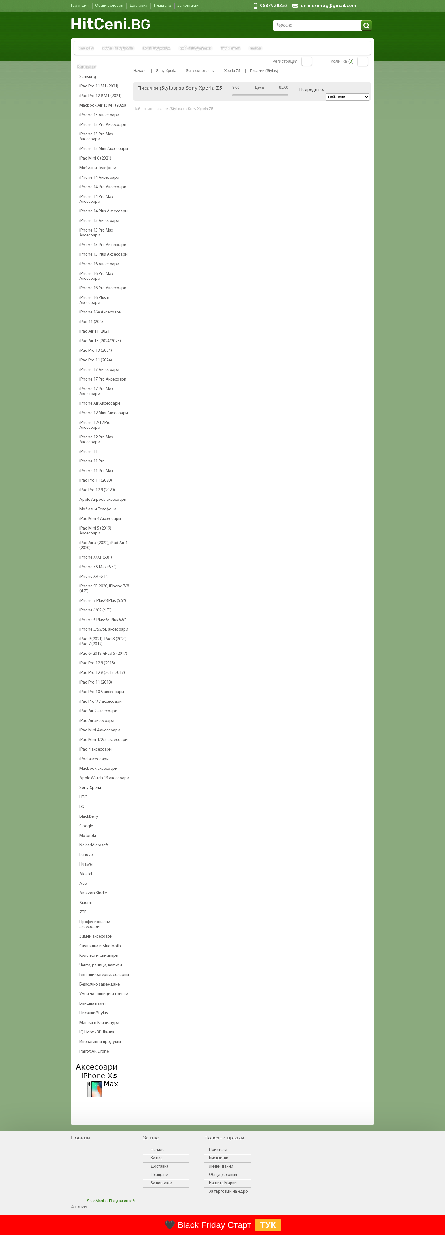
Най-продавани (195, 48)
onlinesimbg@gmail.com (328, 5)
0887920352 (274, 5)
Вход (307, 61)
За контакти (161, 1183)
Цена (259, 87)
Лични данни (221, 1166)
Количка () (342, 61)
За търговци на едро (228, 1191)
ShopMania (96, 1201)
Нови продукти (118, 48)
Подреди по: (311, 89)
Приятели (218, 1150)
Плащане (159, 1175)
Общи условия (223, 1175)
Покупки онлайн (123, 1201)
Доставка (159, 1166)
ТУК (268, 1225)
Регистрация (285, 61)
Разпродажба (156, 48)
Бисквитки (218, 1158)
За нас (157, 1158)
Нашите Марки (223, 1183)
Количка (363, 61)
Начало (86, 48)
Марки (255, 48)
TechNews (230, 48)
